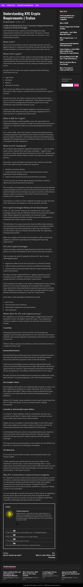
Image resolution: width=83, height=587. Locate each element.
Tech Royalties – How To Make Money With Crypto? (68, 33)
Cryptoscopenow (10, 22)
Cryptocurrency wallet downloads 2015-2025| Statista (69, 44)
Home (3, 5)
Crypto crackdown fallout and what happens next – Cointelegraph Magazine (27, 532)
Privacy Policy (11, 5)
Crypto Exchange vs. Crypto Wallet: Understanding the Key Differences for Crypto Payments (70, 51)
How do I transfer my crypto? (16, 554)
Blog (14, 530)
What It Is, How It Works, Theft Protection (42, 555)
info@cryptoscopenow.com (25, 5)
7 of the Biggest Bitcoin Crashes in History (18, 541)
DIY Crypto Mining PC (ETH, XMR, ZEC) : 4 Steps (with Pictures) (69, 58)
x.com (36, 5)
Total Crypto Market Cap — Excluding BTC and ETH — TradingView (68, 17)
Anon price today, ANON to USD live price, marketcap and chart (23, 545)
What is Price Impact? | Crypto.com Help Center (66, 69)
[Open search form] (80, 5)
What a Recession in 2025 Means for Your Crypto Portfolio (22, 536)
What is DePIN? (64, 23)
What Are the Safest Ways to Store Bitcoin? (68, 63)
